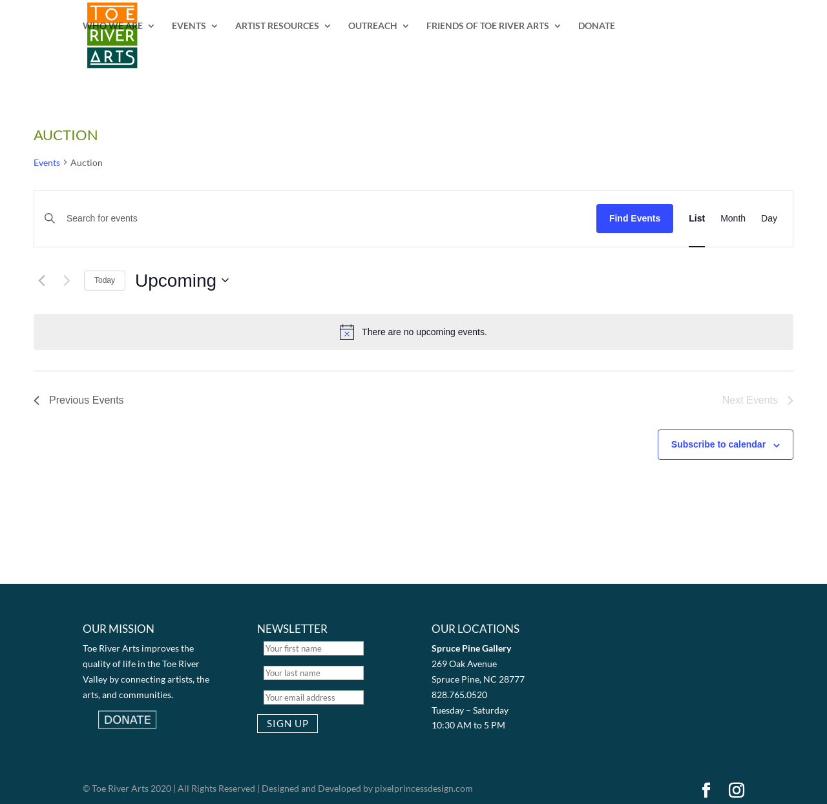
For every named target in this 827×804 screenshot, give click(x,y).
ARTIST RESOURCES (277, 26)
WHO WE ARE (113, 26)
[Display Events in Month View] (733, 219)
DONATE (596, 26)
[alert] (413, 332)
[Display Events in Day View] (769, 219)
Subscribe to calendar (718, 444)
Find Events (634, 218)
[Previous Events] (41, 280)
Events (47, 162)
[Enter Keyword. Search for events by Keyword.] (322, 218)
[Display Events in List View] (697, 219)
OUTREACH (372, 26)
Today (104, 280)
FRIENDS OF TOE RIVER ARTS (487, 26)
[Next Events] (66, 280)
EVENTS (189, 26)
